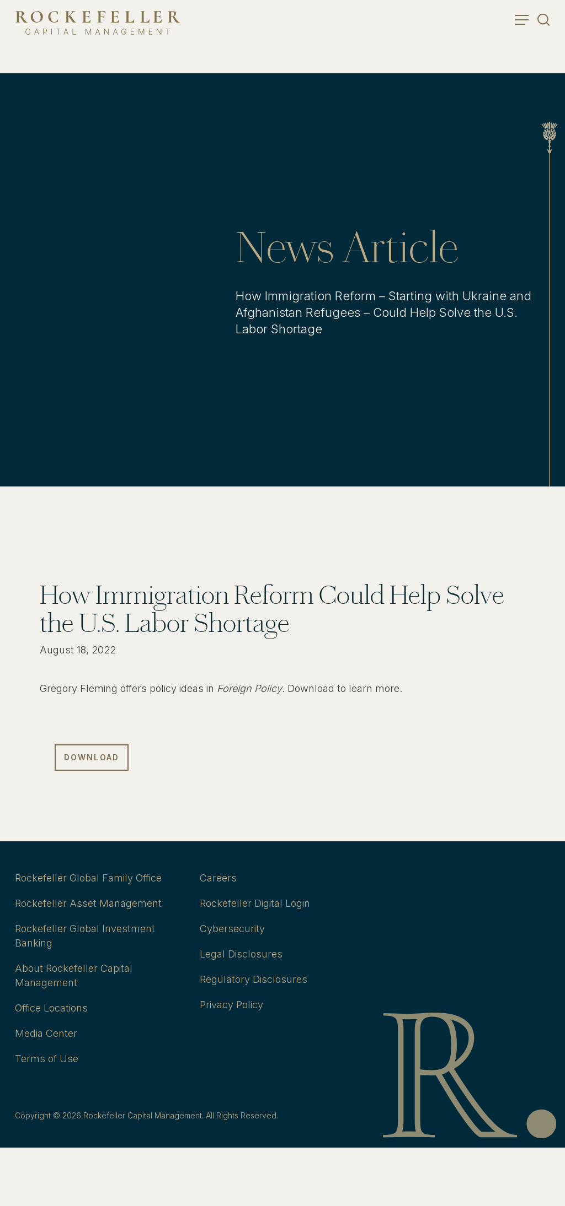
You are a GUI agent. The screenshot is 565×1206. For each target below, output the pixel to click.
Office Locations (51, 1008)
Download (91, 757)
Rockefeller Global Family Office (88, 878)
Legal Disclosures (241, 954)
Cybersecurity (232, 928)
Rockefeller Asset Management (88, 903)
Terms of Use (46, 1058)
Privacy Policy (231, 1004)
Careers (218, 878)
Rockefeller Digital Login (255, 903)
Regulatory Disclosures (253, 979)
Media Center (46, 1033)
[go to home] (97, 23)
